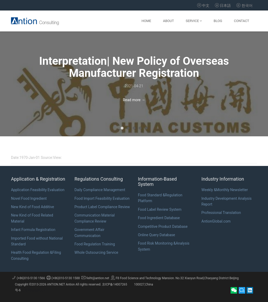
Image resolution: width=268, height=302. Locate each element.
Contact (241, 21)
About (168, 21)
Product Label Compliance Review (102, 207)
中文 (203, 5)
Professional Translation (221, 213)
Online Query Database (156, 235)
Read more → (134, 100)
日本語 (223, 5)
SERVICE (194, 21)
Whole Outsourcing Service (96, 252)
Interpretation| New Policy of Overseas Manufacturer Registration (134, 67)
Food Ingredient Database (159, 218)
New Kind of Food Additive (32, 207)
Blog (218, 21)
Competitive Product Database (163, 226)
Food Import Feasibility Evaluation (102, 198)
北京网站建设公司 (34, 290)
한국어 (244, 5)
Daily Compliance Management (100, 190)
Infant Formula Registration (33, 230)
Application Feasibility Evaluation (37, 190)
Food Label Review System (159, 209)
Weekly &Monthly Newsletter (225, 190)
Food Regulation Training (95, 244)
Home (146, 21)
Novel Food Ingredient (29, 198)
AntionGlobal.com (216, 221)
